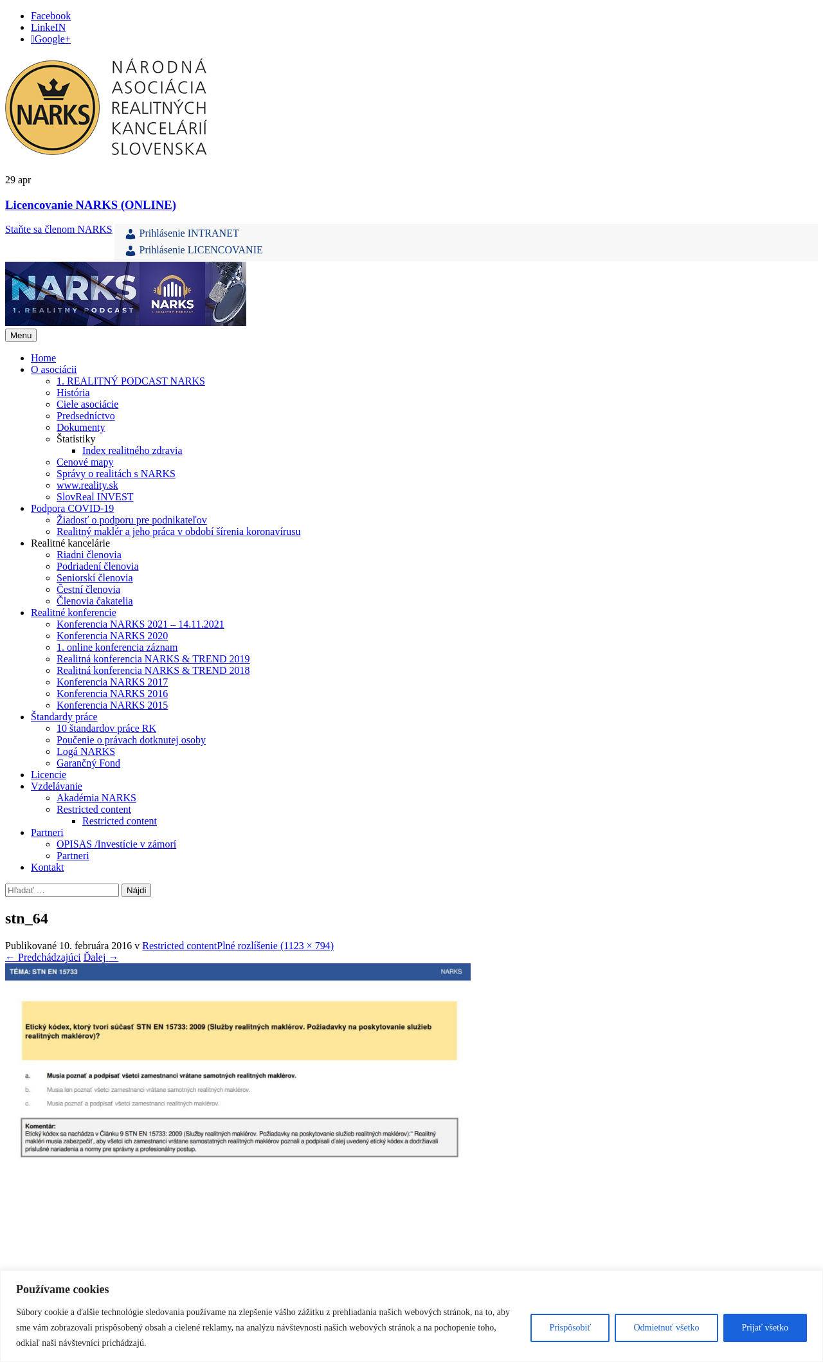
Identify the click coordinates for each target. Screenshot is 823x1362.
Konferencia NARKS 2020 (112, 635)
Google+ (53, 38)
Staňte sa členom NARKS (59, 229)
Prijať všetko (765, 1327)
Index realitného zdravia (132, 450)
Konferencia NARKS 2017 (112, 681)
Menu (21, 335)
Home (43, 357)
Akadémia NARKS (96, 797)
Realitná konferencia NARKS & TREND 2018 (153, 670)
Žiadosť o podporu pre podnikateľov (132, 519)
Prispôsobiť (570, 1327)
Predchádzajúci (43, 957)
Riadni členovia (89, 554)
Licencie (48, 774)
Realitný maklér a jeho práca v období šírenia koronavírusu (178, 531)
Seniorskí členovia (95, 577)
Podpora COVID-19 (72, 508)
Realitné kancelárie (70, 543)
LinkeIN (48, 27)
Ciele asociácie (87, 404)
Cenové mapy (85, 462)
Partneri (47, 832)
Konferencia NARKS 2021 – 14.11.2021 (140, 624)
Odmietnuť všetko (666, 1327)
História (73, 392)
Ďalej (101, 957)
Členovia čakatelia (95, 600)
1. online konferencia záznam (117, 647)
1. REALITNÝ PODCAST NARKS (131, 381)
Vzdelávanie (56, 786)
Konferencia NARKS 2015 (112, 705)
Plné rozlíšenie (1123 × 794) (275, 945)
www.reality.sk (87, 485)
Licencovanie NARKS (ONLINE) (90, 205)
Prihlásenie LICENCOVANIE (193, 250)
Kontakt (47, 867)
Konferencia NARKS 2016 (112, 693)
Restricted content (94, 809)
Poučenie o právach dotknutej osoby (131, 739)
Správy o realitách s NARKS (116, 473)
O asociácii (54, 369)
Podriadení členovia (98, 566)
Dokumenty (81, 427)
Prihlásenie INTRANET (181, 234)
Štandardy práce (64, 716)
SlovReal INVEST (95, 496)
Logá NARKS (86, 751)
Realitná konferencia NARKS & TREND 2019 (153, 658)
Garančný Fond (88, 763)
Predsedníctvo (86, 415)
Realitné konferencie (73, 612)
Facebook (51, 15)
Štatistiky (76, 438)
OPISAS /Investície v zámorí (116, 844)
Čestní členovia (88, 589)
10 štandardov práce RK (106, 728)
